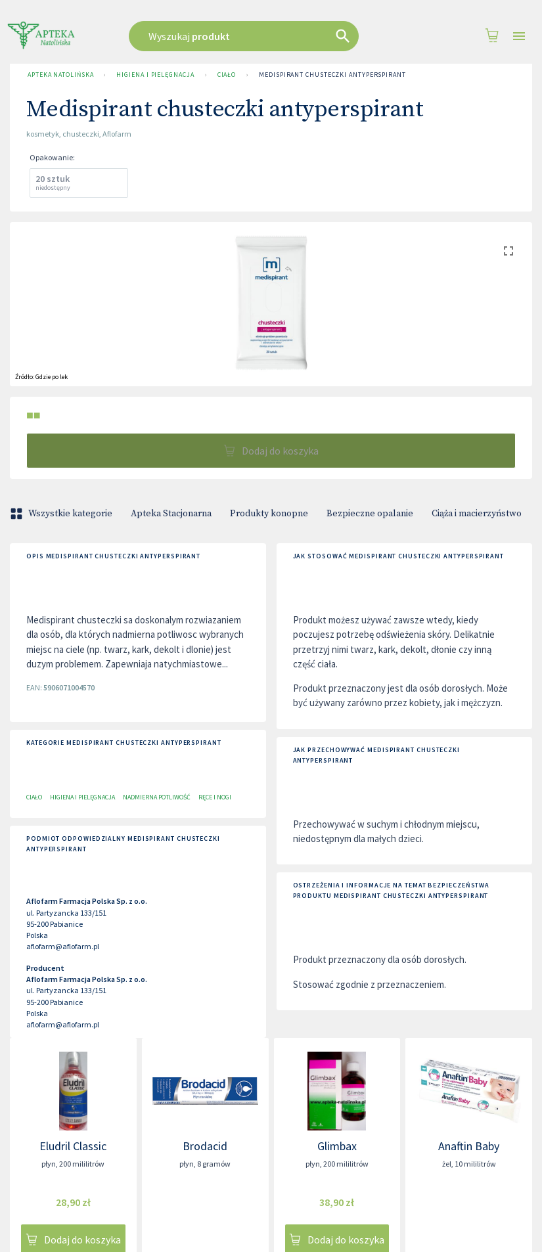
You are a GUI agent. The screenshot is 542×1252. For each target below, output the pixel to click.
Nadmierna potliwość (157, 797)
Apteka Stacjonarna (171, 513)
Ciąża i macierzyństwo (477, 513)
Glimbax (337, 1145)
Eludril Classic (72, 1145)
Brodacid (205, 1145)
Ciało (227, 75)
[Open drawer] (519, 36)
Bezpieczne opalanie (370, 513)
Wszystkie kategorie (62, 513)
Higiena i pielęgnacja (155, 75)
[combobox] (258, 36)
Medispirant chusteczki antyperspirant (332, 75)
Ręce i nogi (214, 797)
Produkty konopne (269, 513)
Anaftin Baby (468, 1145)
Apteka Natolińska (60, 75)
